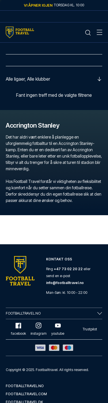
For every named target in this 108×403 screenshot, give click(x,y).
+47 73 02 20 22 (68, 269)
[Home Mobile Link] (20, 32)
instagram (39, 329)
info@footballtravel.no (65, 283)
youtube (57, 329)
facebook (18, 329)
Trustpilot (90, 329)
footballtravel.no (25, 386)
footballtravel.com (26, 394)
